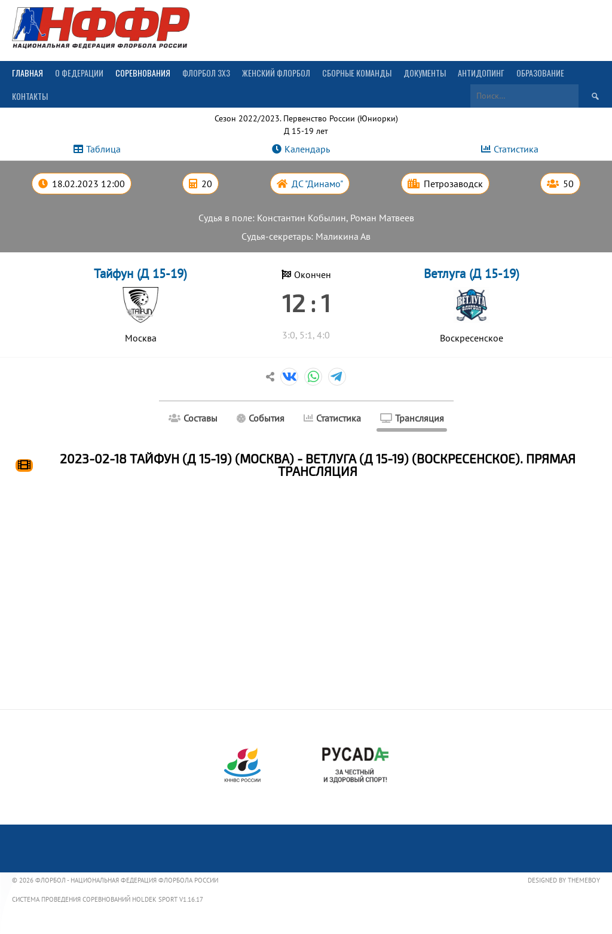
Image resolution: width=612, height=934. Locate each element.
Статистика (516, 149)
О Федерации (79, 72)
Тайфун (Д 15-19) (140, 273)
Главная (27, 72)
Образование (540, 72)
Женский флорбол (276, 72)
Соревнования (142, 72)
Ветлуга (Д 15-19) (471, 273)
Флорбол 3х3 (206, 72)
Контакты (30, 96)
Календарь (307, 149)
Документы (424, 72)
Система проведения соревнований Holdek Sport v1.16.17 (107, 899)
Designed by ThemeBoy (564, 880)
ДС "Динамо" (317, 183)
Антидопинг (481, 72)
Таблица (103, 149)
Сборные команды (356, 72)
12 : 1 (306, 302)
